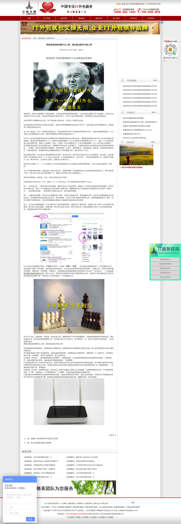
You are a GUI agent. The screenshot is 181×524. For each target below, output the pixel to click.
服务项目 (64, 18)
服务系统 (98, 18)
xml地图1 (85, 517)
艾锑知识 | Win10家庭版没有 (44, 473)
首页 (29, 18)
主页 (34, 38)
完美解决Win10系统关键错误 (44, 465)
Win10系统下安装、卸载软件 (44, 469)
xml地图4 (110, 517)
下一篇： (27, 443)
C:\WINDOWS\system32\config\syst (89, 465)
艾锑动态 (131, 112)
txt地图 (77, 517)
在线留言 (80, 503)
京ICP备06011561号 (69, 510)
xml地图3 (101, 517)
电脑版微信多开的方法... (132, 134)
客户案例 (116, 18)
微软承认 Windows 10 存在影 (87, 457)
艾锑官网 (88, 503)
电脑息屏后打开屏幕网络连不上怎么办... (138, 130)
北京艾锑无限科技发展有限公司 (112, 514)
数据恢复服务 (119, 507)
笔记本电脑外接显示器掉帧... (134, 118)
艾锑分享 (50, 38)
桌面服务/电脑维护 (65, 507)
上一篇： (27, 439)
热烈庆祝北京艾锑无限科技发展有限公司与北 (140, 86)
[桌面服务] (28, 457)
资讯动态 (133, 18)
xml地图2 (93, 517)
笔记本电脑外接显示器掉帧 (41, 443)
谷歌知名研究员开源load (85, 461)
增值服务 (81, 18)
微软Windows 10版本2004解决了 (46, 461)
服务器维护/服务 (91, 507)
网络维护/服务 (78, 507)
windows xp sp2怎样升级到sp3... (135, 138)
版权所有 (55, 503)
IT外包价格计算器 (153, 4)
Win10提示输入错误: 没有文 (86, 469)
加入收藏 (121, 4)
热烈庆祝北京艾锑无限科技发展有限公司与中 (140, 98)
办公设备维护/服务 (106, 507)
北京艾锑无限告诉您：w (43, 457)
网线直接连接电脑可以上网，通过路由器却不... (140, 122)
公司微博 (131, 4)
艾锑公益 (96, 503)
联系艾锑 (104, 503)
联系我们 (151, 18)
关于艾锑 (46, 18)
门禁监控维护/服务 (133, 507)
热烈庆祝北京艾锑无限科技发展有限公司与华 (140, 102)
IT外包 (53, 507)
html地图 (70, 517)
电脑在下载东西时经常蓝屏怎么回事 (44, 439)
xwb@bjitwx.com (131, 510)
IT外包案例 (131, 80)
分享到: (111, 435)
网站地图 (140, 4)
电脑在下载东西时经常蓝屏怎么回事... (137, 126)
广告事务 (63, 503)
